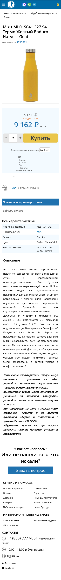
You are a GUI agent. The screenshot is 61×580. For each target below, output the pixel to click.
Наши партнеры (43, 502)
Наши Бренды (41, 507)
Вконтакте (10, 563)
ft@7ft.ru (13, 556)
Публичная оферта (13, 507)
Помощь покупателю (45, 497)
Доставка (8, 497)
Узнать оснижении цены (24, 168)
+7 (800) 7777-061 (22, 538)
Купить (40, 138)
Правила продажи (13, 488)
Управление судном (45, 520)
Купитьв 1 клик (23, 161)
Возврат (7, 502)
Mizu (39, 231)
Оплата (7, 493)
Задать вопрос (30, 470)
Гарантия (39, 493)
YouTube (9, 568)
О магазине (40, 488)
